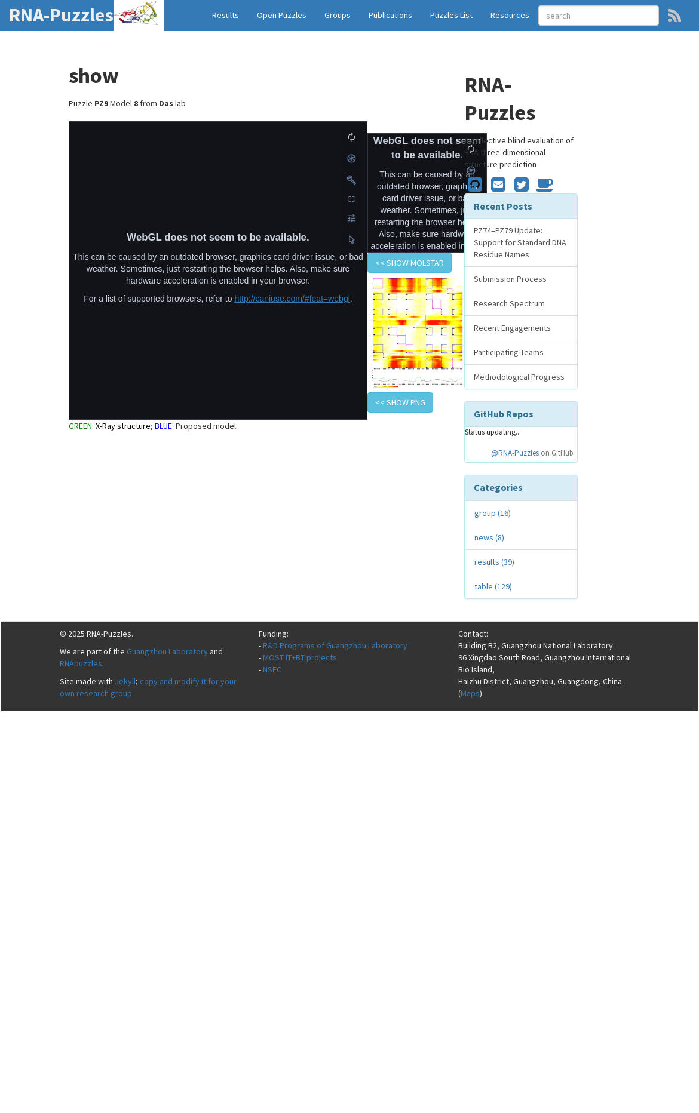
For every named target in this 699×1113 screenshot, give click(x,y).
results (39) (494, 561)
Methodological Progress (519, 376)
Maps (470, 693)
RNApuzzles (81, 663)
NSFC (272, 669)
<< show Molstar (409, 262)
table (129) (493, 586)
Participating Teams (509, 352)
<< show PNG (400, 402)
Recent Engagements (512, 327)
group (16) (492, 513)
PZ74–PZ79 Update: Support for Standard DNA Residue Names (520, 242)
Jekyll (125, 681)
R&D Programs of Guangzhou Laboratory (335, 645)
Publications (390, 15)
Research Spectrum (509, 303)
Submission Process (510, 278)
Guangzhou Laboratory (167, 651)
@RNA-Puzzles (515, 453)
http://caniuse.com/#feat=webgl (292, 298)
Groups (337, 15)
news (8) (489, 537)
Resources (509, 15)
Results (225, 15)
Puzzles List (451, 15)
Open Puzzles (281, 15)
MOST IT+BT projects (300, 657)
